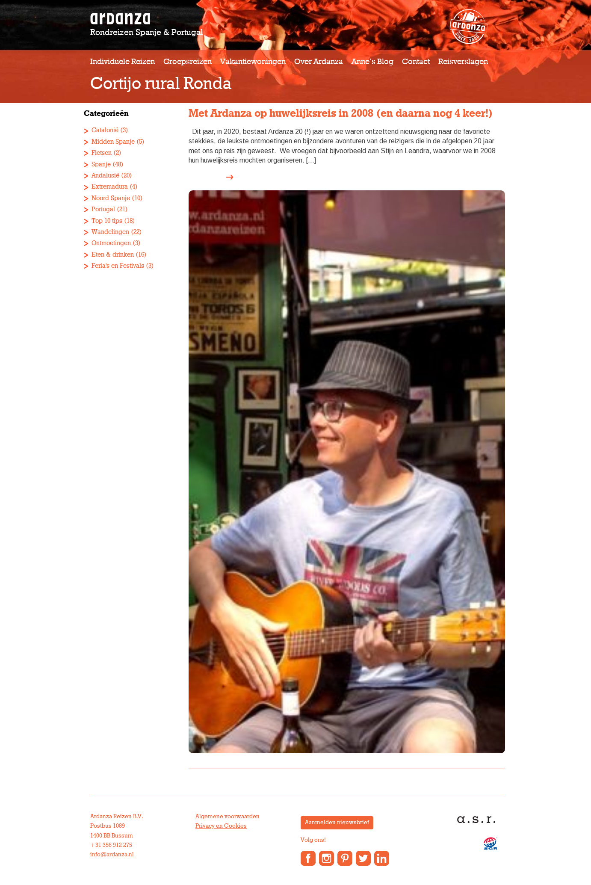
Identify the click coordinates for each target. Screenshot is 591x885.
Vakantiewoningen (253, 62)
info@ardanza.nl (112, 855)
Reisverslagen (463, 62)
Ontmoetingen (111, 243)
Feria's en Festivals (118, 266)
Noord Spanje (111, 198)
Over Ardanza (318, 62)
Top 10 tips (107, 221)
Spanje (101, 164)
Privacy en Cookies (221, 826)
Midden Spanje (113, 142)
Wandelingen (110, 232)
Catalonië (105, 130)
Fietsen (102, 153)
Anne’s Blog (372, 62)
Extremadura (110, 187)
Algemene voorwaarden (227, 817)
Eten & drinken (113, 255)
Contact (416, 62)
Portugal (103, 209)
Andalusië (105, 175)
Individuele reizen (122, 62)
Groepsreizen (187, 62)
